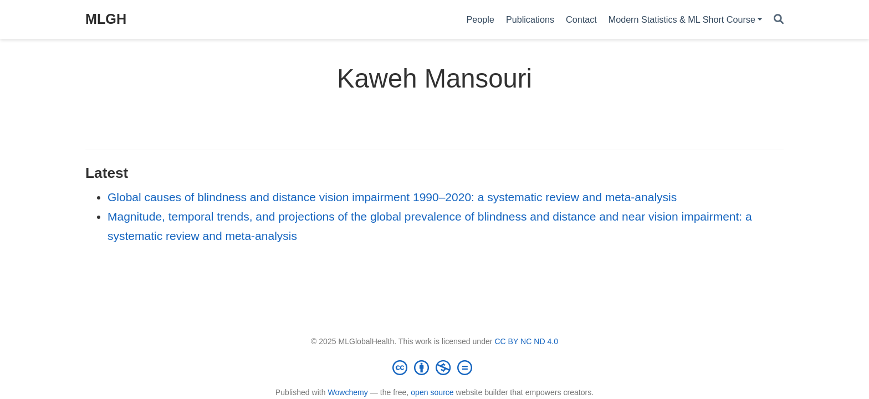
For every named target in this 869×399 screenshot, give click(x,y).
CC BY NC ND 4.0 (526, 341)
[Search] (779, 19)
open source (432, 392)
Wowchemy (347, 392)
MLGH (105, 19)
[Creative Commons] (434, 367)
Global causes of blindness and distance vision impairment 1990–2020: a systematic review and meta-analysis (392, 197)
